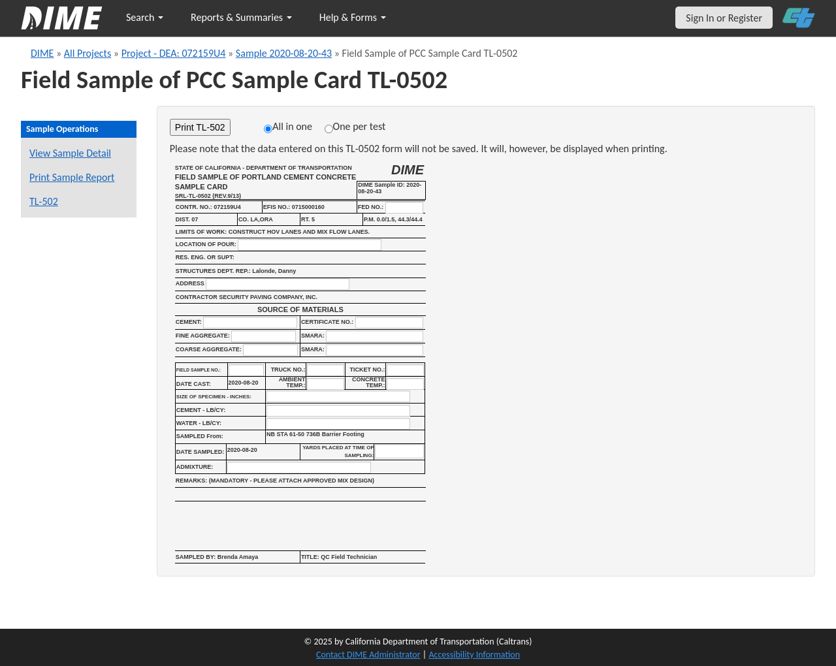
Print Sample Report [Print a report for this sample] (71, 177)
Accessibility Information (474, 654)
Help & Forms (352, 17)
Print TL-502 (200, 127)
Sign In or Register (724, 18)
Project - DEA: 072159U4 (173, 53)
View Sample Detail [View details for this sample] (70, 153)
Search (144, 17)
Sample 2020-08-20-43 (284, 53)
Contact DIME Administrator (368, 654)
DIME (42, 53)
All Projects (87, 53)
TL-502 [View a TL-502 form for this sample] (43, 201)
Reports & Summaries (241, 17)
